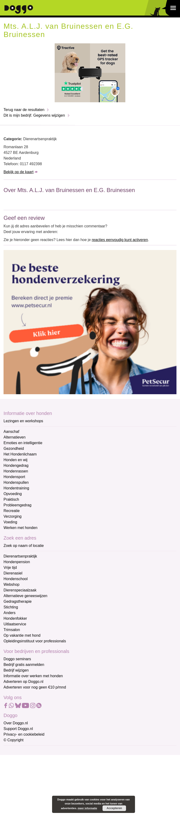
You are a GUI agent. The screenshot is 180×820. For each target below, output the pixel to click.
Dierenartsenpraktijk (20, 556)
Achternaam (14, 782)
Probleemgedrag (17, 505)
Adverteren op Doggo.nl (23, 682)
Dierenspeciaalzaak (20, 590)
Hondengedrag (16, 465)
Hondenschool (16, 579)
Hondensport (14, 477)
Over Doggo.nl (16, 723)
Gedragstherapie (18, 601)
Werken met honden (20, 528)
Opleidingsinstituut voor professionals (35, 641)
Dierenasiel (13, 573)
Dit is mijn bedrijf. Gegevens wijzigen (34, 115)
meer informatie (87, 808)
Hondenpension (17, 562)
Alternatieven (14, 437)
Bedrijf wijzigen (16, 670)
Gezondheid (14, 449)
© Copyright (14, 740)
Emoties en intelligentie (23, 443)
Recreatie (12, 511)
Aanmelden (37, 802)
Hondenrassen (16, 471)
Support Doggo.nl (18, 729)
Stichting (11, 607)
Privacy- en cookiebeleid (24, 734)
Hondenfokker (15, 618)
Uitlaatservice (15, 624)
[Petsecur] (90, 322)
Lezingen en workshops (23, 421)
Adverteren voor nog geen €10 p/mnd (35, 687)
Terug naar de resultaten (24, 110)
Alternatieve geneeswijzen (25, 596)
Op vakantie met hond (22, 635)
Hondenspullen (16, 482)
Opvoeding (13, 494)
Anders (10, 613)
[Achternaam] (37, 790)
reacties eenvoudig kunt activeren (120, 240)
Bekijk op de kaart (18, 172)
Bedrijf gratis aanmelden (24, 665)
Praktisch (11, 499)
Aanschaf (11, 432)
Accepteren (114, 808)
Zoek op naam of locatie (24, 546)
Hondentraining (16, 488)
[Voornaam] (37, 774)
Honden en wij (15, 460)
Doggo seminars (17, 659)
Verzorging (13, 516)
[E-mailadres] (37, 758)
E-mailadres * (15, 751)
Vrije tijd (10, 568)
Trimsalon (12, 630)
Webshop (11, 584)
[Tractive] (90, 73)
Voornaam (12, 767)
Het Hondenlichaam (20, 454)
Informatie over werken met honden (33, 676)
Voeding (10, 522)
